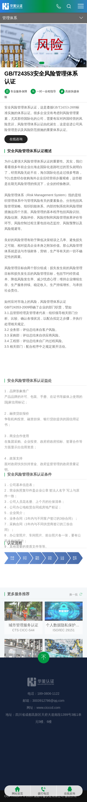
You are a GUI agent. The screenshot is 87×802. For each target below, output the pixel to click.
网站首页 (17, 793)
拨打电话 (43, 793)
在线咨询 (69, 793)
